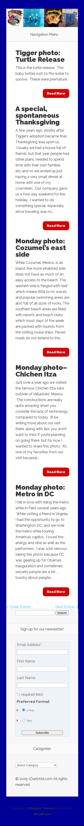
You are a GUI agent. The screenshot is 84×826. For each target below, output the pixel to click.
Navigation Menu (44, 34)
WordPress (42, 814)
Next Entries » (66, 607)
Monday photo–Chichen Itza (41, 371)
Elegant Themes (42, 808)
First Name (26, 661)
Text (29, 720)
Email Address (29, 645)
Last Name (26, 678)
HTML (30, 710)
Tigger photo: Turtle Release (40, 56)
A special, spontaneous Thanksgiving (37, 115)
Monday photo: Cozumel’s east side (40, 247)
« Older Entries (18, 607)
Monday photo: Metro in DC (40, 490)
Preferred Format (33, 702)
